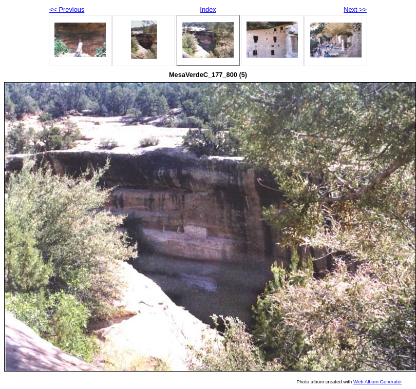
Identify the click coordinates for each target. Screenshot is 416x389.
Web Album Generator (377, 381)
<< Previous (66, 9)
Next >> (355, 9)
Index (208, 9)
